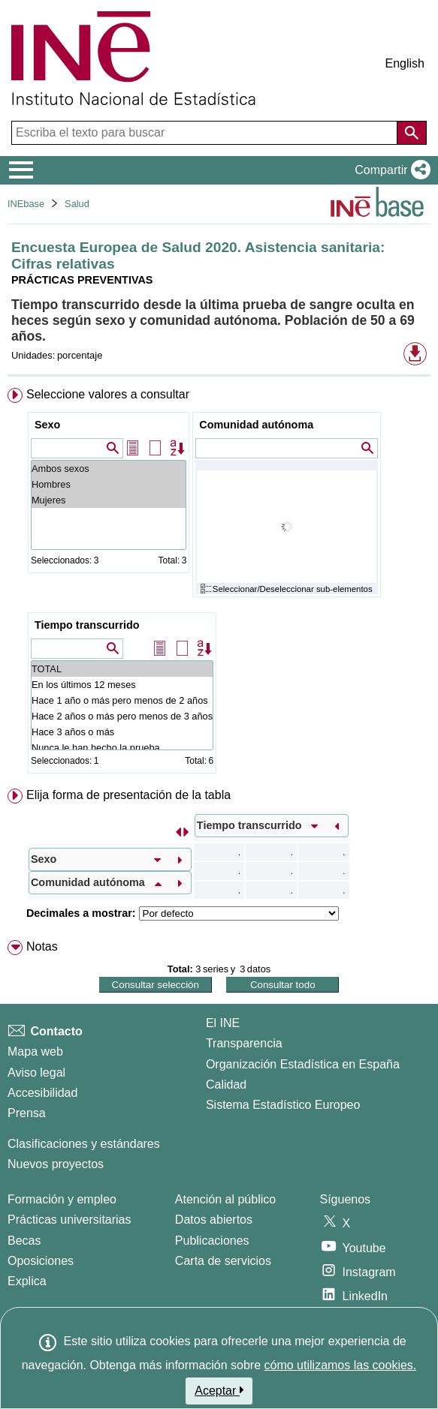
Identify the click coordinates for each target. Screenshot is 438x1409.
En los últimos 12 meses (122, 684)
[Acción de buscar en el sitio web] (412, 133)
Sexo (47, 425)
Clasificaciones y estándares (84, 1143)
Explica (27, 1281)
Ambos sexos (109, 468)
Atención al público (225, 1199)
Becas (24, 1240)
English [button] (404, 63)
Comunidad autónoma (256, 425)
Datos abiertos (213, 1219)
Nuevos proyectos (56, 1164)
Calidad (226, 1084)
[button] (389, 170)
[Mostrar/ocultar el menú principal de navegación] (21, 170)
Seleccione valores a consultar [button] (107, 394)
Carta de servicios (223, 1260)
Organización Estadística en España (303, 1064)
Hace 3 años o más (122, 732)
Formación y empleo (62, 1199)
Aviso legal (36, 1072)
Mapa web (35, 1051)
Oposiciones (41, 1260)
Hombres (109, 484)
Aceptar (219, 1390)
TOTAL (122, 669)
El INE (223, 1023)
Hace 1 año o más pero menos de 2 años (122, 700)
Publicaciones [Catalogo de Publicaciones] (212, 1240)
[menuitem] (219, 583)
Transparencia (244, 1043)
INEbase (26, 203)
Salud (77, 203)
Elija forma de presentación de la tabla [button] (128, 795)
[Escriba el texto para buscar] (205, 133)
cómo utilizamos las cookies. (340, 1365)
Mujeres (109, 500)
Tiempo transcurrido (87, 625)
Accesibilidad (42, 1092)
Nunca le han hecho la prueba (122, 748)
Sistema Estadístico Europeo (283, 1104)
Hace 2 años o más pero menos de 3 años (122, 716)
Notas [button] (42, 946)
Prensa (27, 1113)
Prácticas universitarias (69, 1219)
